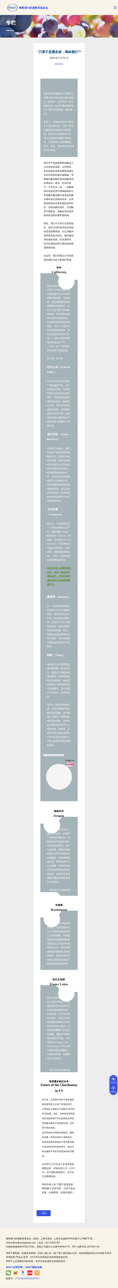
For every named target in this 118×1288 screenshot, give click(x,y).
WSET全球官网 (14, 1267)
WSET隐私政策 (34, 1267)
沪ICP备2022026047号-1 (27, 1278)
